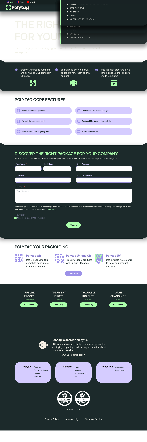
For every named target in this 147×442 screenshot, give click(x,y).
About (127, 8)
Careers (37, 373)
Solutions (80, 8)
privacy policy (50, 209)
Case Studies (96, 8)
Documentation (81, 373)
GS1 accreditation (41, 370)
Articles (140, 8)
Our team (37, 367)
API (76, 377)
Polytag (17, 8)
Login (77, 367)
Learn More (73, 273)
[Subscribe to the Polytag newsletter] (15, 218)
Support (78, 370)
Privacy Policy (52, 419)
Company (20, 175)
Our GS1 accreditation (73, 355)
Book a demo (120, 370)
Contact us (119, 367)
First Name (20, 164)
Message (19, 187)
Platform (66, 8)
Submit (73, 225)
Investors (37, 377)
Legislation (112, 8)
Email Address (83, 164)
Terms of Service (93, 419)
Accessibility (71, 419)
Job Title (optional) (84, 175)
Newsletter (20, 215)
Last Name (48, 164)
